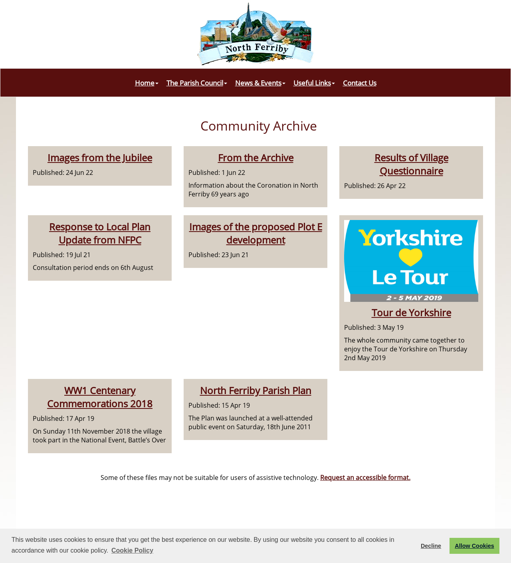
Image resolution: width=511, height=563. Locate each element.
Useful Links (314, 82)
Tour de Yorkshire (411, 312)
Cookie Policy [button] (132, 550)
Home (146, 82)
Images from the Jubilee (100, 157)
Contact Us (359, 82)
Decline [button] (431, 546)
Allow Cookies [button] (474, 546)
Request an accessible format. (365, 477)
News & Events (260, 82)
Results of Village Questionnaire (411, 164)
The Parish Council (196, 82)
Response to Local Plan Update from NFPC (100, 233)
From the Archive (255, 157)
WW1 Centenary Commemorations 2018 (100, 397)
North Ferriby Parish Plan (255, 390)
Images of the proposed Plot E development (255, 233)
